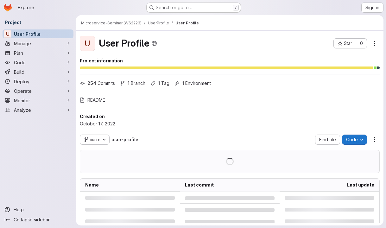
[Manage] (38, 43)
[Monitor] (38, 100)
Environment (192, 83)
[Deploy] (38, 81)
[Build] (38, 71)
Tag (159, 83)
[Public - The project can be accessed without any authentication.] (154, 43)
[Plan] (38, 52)
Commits (97, 83)
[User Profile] (38, 33)
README (92, 100)
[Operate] (38, 90)
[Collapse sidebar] (38, 219)
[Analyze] (38, 109)
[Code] (38, 62)
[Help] (38, 209)
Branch (132, 83)
